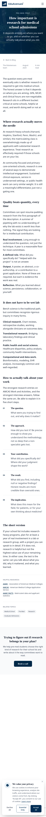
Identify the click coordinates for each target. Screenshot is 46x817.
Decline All (10, 808)
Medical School (9, 611)
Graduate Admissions (11, 616)
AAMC (5, 584)
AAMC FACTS (8, 593)
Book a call (23, 663)
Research (31, 611)
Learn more (26, 801)
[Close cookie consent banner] (42, 781)
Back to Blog (9, 60)
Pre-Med (22, 611)
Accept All (36, 808)
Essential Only (22, 808)
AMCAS (6, 587)
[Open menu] (42, 3)
